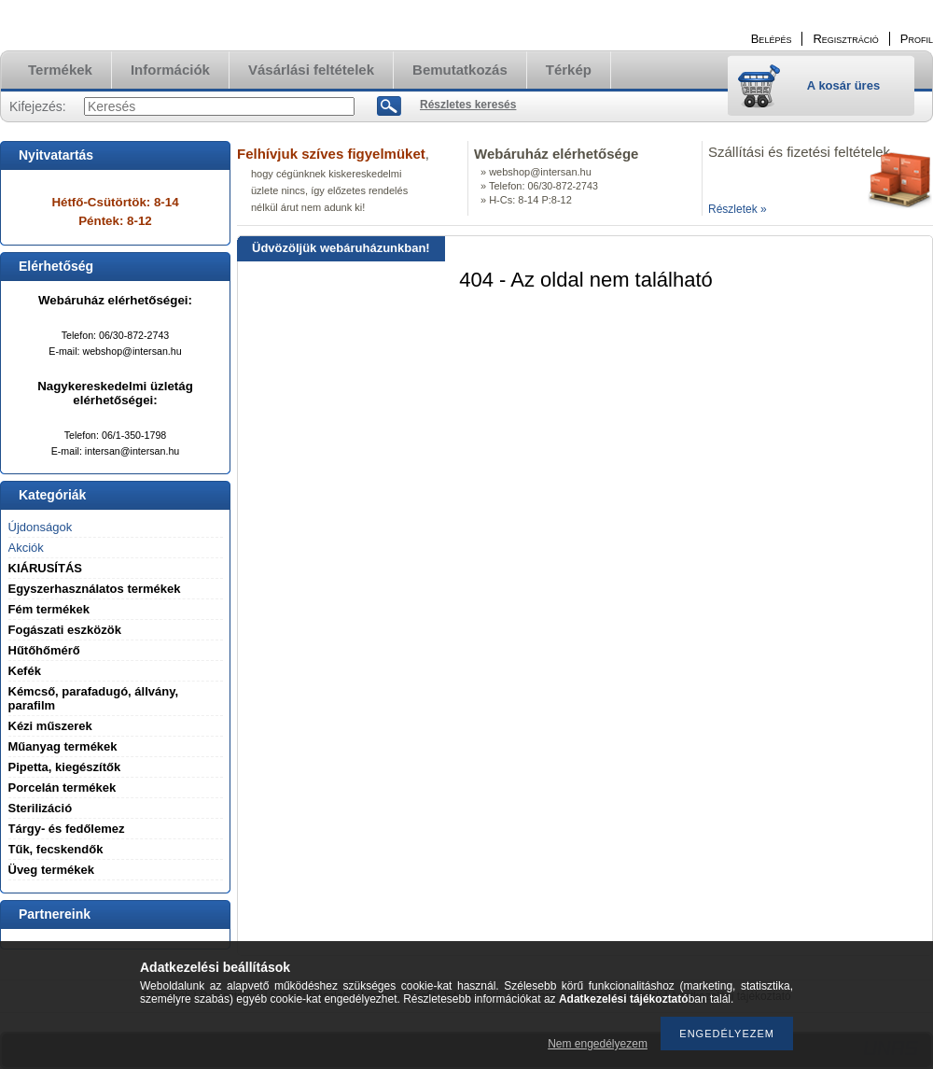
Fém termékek (49, 609)
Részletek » (737, 209)
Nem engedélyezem (598, 1043)
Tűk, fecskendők (56, 849)
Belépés (771, 39)
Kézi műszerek (50, 726)
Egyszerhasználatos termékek (94, 589)
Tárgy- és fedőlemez (66, 829)
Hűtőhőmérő (44, 650)
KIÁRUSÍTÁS (45, 568)
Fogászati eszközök (64, 630)
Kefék (24, 671)
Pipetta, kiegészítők (64, 767)
